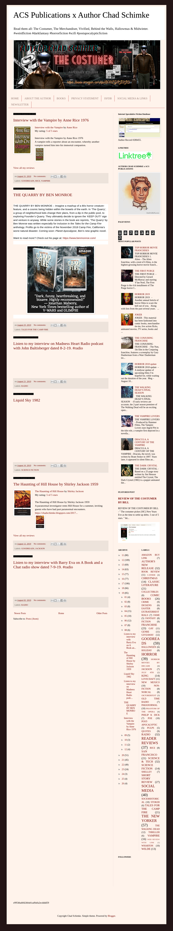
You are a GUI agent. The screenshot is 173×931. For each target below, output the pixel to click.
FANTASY (150, 618)
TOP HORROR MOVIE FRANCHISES (146, 249)
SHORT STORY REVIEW (147, 779)
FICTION (146, 621)
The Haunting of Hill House (49, 491)
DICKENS (147, 605)
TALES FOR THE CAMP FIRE (34, 329)
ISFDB (108, 98)
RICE (37, 181)
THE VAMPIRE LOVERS (147, 416)
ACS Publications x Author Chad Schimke (81, 14)
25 (123, 779)
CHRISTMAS (150, 578)
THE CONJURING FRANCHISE (144, 339)
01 (125, 597)
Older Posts (101, 613)
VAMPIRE (45, 181)
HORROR (149, 654)
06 (125, 620)
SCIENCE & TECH (151, 760)
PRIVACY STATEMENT (85, 98)
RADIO (24, 386)
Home (61, 613)
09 (125, 735)
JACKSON (40, 548)
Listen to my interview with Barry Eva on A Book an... (130, 641)
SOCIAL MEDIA (148, 788)
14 (123, 569)
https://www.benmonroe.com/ (79, 238)
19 (123, 593)
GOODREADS (27, 181)
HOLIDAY (147, 650)
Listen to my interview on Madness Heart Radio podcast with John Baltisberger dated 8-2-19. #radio (58, 345)
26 (123, 783)
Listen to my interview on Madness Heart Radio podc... (130, 689)
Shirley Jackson (76, 491)
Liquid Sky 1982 (26, 400)
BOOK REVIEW (151, 571)
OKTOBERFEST (149, 695)
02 (125, 602)
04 (125, 611)
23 (123, 769)
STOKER (155, 802)
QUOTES (146, 731)
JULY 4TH (148, 672)
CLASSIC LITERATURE (151, 583)
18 (123, 588)
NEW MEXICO (151, 682)
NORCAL (146, 692)
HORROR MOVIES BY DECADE (151, 662)
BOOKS (61, 98)
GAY (151, 628)
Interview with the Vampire (49, 127)
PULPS (150, 728)
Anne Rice (72, 127)
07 (125, 625)
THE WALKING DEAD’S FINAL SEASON (143, 390)
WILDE (146, 848)
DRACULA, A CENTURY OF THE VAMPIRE (144, 442)
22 (123, 764)
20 (123, 755)
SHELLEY (147, 772)
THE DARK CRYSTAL (146, 465)
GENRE (145, 632)
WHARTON (147, 845)
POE (150, 718)
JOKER (138, 314)
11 (123, 555)
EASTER (146, 608)
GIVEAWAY (148, 635)
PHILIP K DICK (151, 715)
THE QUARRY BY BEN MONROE (42, 195)
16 (123, 579)
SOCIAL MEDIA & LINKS (132, 98)
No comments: (40, 176)
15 (123, 574)
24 (123, 774)
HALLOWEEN (149, 647)
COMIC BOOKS (151, 597)
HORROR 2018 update (146, 364)
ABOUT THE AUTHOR (37, 98)
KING (145, 675)
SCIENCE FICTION (30, 470)
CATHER (151, 575)
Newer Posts (20, 613)
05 (125, 616)
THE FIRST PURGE (144, 271)
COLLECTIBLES (150, 592)
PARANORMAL (150, 705)
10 (125, 740)
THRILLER (154, 832)
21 (123, 760)
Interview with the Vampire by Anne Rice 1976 (51, 120)
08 (125, 630)
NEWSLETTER (20, 104)
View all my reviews (23, 167)
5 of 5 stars (52, 130)
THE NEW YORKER (151, 818)
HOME (15, 98)
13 (123, 564)
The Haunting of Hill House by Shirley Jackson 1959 (55, 484)
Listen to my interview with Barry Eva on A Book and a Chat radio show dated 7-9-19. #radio (58, 564)
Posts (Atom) (32, 619)
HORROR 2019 (142, 294)
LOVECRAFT (148, 679)
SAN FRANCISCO (149, 753)
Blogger (111, 916)
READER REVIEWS (150, 740)
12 (123, 560)
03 (125, 606)
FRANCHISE (149, 624)
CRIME (145, 602)
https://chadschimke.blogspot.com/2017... (56, 512)
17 (123, 583)
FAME (156, 615)
